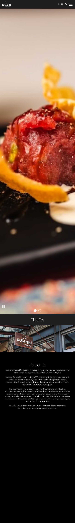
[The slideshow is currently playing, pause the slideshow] (4, 307)
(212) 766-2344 (41, 459)
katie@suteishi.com (60, 459)
